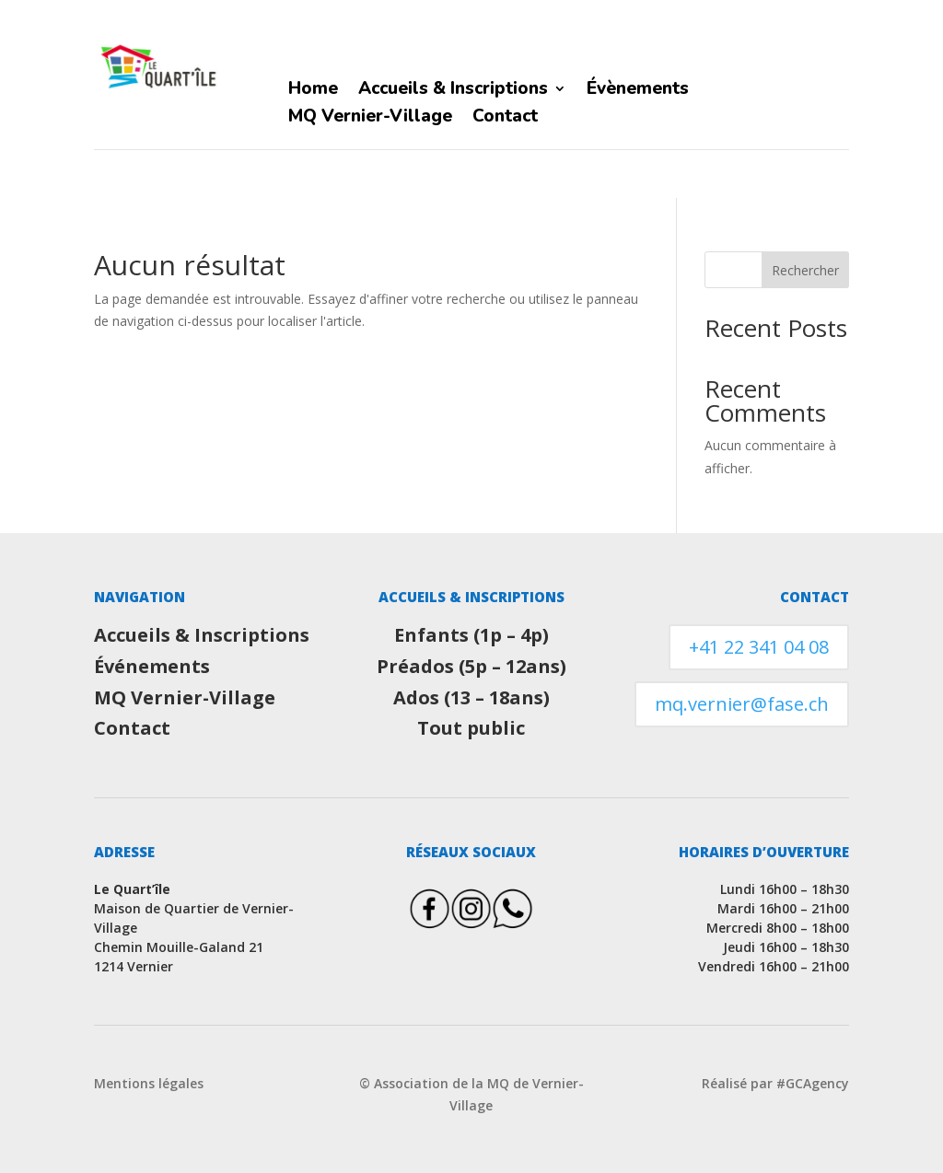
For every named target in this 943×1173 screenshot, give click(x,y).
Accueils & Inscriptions (453, 91)
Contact (505, 119)
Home (313, 91)
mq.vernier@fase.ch (742, 703)
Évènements (638, 91)
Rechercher (805, 270)
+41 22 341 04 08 (759, 646)
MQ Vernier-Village (370, 119)
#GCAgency (812, 1083)
